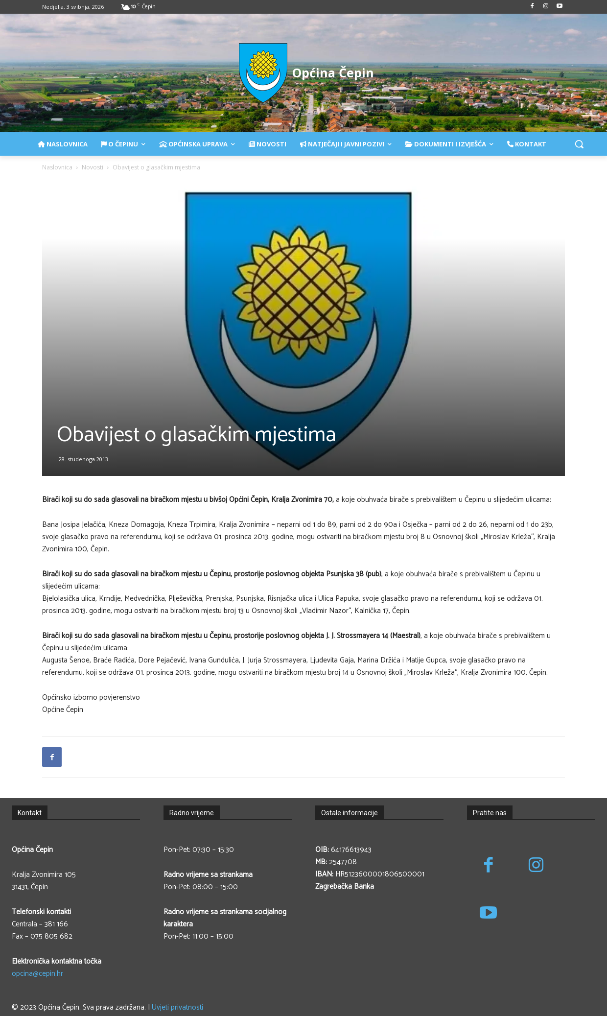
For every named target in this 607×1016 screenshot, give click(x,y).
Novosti (92, 167)
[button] (579, 144)
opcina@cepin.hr (37, 974)
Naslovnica (57, 167)
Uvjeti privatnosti (177, 1007)
